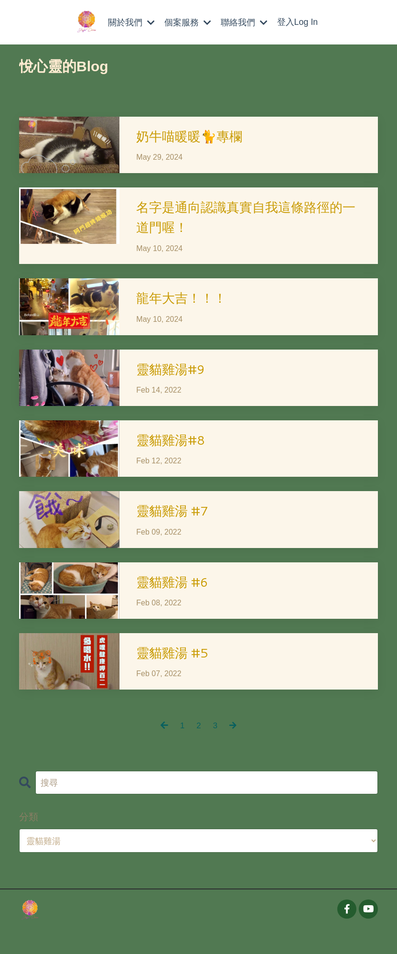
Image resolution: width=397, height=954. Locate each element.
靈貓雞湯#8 (174, 453)
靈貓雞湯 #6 (176, 600)
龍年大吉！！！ (186, 306)
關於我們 (130, 22)
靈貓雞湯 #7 (176, 527)
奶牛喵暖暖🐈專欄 (195, 137)
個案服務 (187, 22)
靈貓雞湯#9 (174, 380)
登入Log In (297, 22)
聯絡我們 (243, 22)
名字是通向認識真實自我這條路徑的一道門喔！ (250, 221)
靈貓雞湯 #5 (176, 674)
